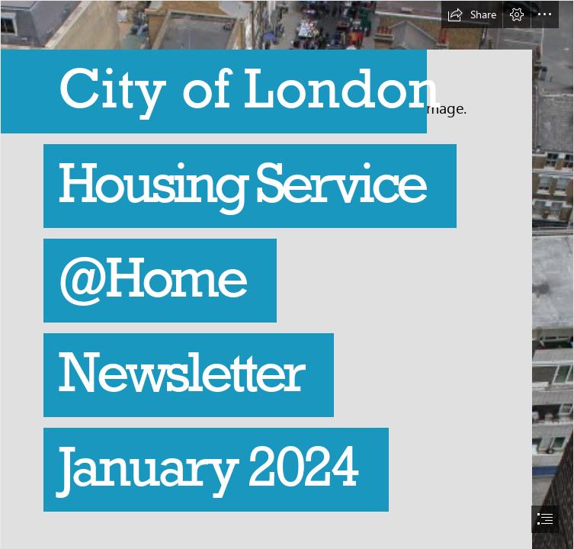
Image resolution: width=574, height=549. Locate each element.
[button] (471, 14)
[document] (287, 274)
